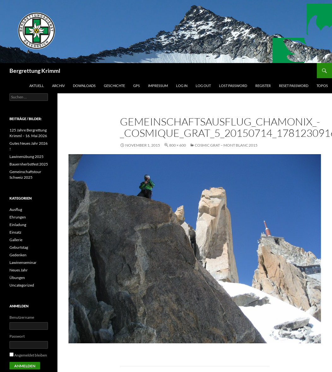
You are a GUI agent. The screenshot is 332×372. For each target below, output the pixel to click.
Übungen (17, 277)
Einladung (17, 224)
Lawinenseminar (23, 262)
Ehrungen (17, 217)
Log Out (203, 86)
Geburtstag (18, 247)
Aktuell (36, 86)
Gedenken (18, 255)
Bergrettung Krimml (34, 70)
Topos (322, 86)
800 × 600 (177, 145)
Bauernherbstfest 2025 (28, 164)
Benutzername (21, 317)
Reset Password (293, 86)
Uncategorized (21, 285)
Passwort (17, 336)
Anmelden (24, 365)
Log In (181, 86)
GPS (136, 86)
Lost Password (233, 86)
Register (263, 86)
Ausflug (15, 209)
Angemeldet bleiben (30, 355)
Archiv (58, 86)
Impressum (158, 86)
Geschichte (114, 86)
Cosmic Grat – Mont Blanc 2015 (226, 145)
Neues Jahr (18, 270)
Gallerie (15, 239)
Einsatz (15, 232)
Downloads (84, 86)
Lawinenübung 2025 (26, 156)
